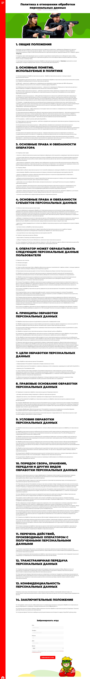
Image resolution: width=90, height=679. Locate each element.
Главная (39, 9)
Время (33, 646)
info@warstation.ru (49, 373)
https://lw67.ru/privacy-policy (69, 612)
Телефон (34, 630)
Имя (33, 625)
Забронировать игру (47, 657)
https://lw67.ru (55, 62)
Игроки (34, 635)
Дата (33, 640)
